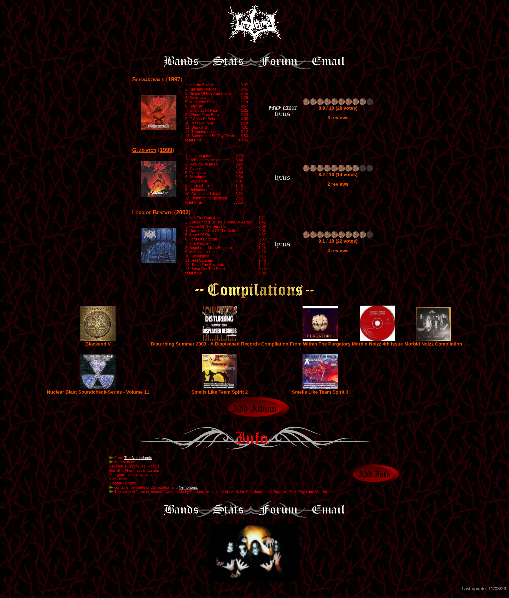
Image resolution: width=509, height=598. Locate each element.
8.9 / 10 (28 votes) (337, 108)
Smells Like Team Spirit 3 (320, 390)
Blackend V (98, 342)
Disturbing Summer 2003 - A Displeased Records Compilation (219, 342)
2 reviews (338, 184)
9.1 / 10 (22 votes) (337, 241)
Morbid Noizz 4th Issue (377, 342)
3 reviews (338, 117)
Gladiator (144, 150)
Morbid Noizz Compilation (433, 342)
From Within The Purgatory (320, 342)
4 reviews (338, 250)
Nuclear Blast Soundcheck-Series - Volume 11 (98, 390)
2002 (182, 212)
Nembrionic (188, 487)
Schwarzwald (148, 79)
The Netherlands (138, 457)
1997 (174, 79)
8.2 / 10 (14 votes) (337, 174)
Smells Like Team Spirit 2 (219, 390)
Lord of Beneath (152, 212)
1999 (166, 150)
